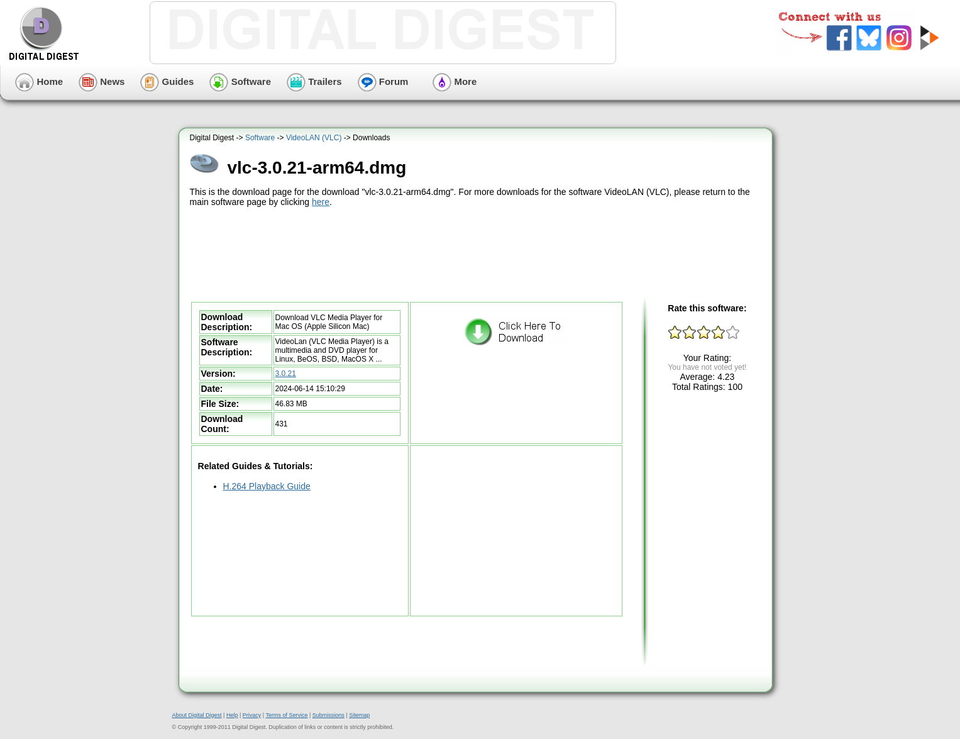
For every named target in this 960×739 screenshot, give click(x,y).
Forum (383, 81)
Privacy (252, 715)
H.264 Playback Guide (267, 486)
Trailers (314, 81)
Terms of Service (286, 715)
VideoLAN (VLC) (314, 137)
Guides (167, 81)
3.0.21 (285, 373)
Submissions (328, 715)
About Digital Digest (197, 715)
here (320, 202)
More (455, 81)
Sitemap (359, 715)
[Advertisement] (477, 253)
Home (39, 81)
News (101, 81)
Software (240, 81)
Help (232, 715)
